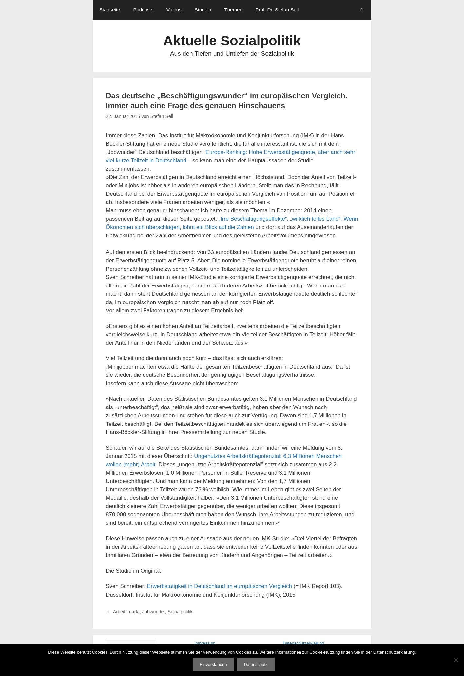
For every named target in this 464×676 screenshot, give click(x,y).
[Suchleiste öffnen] (361, 10)
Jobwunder (153, 611)
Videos (174, 9)
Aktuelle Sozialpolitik (232, 40)
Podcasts (143, 9)
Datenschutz (255, 664)
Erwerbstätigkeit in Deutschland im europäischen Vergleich (219, 586)
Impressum (204, 643)
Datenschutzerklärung (303, 643)
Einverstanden (213, 664)
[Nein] (456, 660)
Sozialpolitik (180, 611)
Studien (203, 9)
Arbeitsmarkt (126, 611)
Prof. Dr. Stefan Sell (277, 9)
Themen (233, 9)
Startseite (109, 9)
